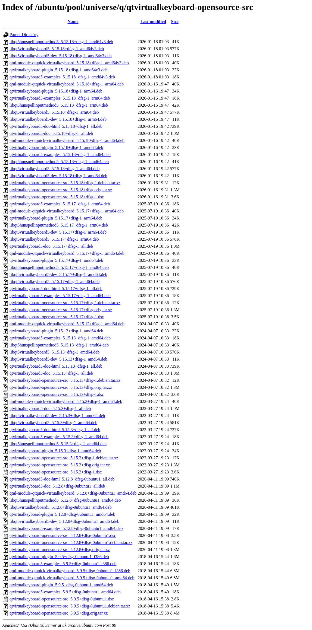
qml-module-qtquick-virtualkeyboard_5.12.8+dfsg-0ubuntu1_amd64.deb (73, 493)
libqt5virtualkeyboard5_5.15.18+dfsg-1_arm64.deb (54, 112)
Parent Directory (24, 34)
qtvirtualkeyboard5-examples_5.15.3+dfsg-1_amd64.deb (59, 436)
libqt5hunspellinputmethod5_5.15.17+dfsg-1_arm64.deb (59, 225)
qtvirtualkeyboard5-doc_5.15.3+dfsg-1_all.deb (50, 408)
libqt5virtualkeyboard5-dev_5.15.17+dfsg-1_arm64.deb (58, 232)
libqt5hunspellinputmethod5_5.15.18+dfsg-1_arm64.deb (59, 105)
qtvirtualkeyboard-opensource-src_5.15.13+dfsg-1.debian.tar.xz (65, 380)
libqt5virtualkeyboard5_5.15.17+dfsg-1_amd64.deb (54, 281)
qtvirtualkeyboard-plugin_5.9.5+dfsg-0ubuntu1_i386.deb (59, 556)
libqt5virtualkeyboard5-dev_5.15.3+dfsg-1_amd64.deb (57, 415)
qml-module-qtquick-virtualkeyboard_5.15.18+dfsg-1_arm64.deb (67, 84)
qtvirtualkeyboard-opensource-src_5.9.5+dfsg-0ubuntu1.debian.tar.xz (70, 606)
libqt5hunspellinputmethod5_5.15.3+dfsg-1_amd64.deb (58, 443)
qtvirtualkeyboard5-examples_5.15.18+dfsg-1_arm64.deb (60, 98)
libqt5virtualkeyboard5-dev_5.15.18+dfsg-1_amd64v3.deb (61, 55)
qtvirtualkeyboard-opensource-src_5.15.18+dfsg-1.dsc (57, 197)
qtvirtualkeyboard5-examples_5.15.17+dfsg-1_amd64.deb (60, 295)
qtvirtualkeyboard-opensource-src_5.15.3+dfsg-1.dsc (56, 472)
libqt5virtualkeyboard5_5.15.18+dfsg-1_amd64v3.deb (57, 48)
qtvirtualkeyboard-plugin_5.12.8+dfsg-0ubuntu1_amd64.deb (62, 514)
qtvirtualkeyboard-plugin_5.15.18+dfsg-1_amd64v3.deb (59, 70)
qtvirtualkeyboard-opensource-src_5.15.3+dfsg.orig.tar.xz (60, 465)
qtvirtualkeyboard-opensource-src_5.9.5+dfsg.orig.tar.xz (59, 613)
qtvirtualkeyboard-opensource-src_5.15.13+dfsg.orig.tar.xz (61, 387)
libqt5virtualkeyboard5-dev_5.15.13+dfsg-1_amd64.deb (58, 359)
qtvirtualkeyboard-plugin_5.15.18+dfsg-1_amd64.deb (56, 147)
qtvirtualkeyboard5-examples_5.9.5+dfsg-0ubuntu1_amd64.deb (65, 592)
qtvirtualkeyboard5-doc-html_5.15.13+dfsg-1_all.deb (56, 366)
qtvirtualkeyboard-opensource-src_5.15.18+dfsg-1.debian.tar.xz (65, 182)
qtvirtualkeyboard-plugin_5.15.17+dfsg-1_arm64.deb (56, 218)
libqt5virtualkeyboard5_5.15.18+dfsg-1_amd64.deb (54, 168)
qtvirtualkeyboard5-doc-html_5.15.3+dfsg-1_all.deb (55, 429)
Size (175, 21)
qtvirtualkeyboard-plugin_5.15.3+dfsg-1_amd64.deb (55, 450)
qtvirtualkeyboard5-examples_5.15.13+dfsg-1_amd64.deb (60, 338)
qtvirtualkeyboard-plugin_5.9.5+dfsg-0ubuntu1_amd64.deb (61, 585)
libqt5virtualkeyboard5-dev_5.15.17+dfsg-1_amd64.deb (58, 274)
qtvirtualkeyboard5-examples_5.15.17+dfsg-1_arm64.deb (60, 204)
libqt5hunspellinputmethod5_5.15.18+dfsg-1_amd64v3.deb (61, 41)
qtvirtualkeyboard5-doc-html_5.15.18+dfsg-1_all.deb (56, 126)
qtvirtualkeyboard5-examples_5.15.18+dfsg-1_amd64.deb (60, 154)
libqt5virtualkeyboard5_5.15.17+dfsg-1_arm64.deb (54, 239)
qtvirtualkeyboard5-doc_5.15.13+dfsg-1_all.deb (51, 373)
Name (73, 21)
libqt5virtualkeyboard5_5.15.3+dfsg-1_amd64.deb (53, 422)
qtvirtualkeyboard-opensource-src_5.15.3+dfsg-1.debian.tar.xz (64, 458)
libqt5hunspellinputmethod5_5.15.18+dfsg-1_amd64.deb (59, 161)
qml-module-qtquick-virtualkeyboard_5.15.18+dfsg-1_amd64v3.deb (69, 63)
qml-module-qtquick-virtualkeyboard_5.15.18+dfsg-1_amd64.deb (67, 140)
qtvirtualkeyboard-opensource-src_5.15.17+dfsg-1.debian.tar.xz (65, 302)
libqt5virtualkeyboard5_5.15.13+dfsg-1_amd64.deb (54, 352)
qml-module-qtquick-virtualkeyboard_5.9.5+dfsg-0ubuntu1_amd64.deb (72, 577)
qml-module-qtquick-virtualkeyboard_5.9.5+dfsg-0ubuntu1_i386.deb (70, 570)
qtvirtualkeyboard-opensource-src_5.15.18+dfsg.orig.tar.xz (61, 189)
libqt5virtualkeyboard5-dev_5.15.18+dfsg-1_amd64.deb (58, 175)
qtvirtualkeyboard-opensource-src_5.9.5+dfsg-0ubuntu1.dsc (62, 599)
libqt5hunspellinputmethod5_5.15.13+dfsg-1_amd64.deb (59, 345)
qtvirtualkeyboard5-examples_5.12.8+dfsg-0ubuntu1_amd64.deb (66, 528)
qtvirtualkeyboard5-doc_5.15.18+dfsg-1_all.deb (51, 133)
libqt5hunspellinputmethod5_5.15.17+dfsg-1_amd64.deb (59, 267)
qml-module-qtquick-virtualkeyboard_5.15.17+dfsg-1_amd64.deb (67, 253)
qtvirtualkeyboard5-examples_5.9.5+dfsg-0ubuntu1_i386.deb (63, 563)
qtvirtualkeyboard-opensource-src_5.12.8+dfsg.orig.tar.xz (60, 549)
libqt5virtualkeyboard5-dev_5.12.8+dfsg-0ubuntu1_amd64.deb (64, 521)
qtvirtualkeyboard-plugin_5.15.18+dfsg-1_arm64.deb (56, 91)
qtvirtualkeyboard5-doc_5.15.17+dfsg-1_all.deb (51, 246)
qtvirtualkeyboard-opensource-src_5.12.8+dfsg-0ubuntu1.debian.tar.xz (71, 542)
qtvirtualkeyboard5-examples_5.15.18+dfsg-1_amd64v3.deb (62, 77)
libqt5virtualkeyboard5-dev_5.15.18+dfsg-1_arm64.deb (58, 119)
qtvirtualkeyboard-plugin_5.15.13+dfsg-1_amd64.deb (56, 331)
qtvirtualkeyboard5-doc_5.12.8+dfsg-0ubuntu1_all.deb (57, 486)
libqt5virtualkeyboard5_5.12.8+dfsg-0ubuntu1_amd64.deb (61, 507)
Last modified (153, 21)
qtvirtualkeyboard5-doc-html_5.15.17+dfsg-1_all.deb (56, 288)
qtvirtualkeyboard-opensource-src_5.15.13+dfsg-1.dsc (57, 394)
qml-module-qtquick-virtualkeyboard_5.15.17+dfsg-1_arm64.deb (67, 211)
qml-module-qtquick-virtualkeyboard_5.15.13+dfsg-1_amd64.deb (67, 324)
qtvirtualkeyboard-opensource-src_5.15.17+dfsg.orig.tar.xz (61, 309)
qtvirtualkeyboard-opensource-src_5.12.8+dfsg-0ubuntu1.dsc (63, 535)
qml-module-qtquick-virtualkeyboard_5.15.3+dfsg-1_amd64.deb (66, 401)
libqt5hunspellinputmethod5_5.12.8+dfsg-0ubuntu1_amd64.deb (65, 500)
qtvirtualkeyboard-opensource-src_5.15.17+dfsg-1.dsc (57, 316)
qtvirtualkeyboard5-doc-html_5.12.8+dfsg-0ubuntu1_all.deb (62, 479)
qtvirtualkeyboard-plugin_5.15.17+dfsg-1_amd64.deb (56, 260)
